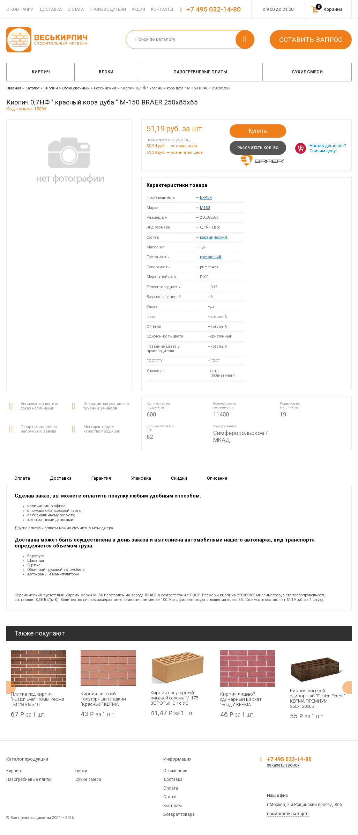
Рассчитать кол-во (257, 148)
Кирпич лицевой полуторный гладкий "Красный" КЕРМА (103, 699)
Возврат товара (179, 814)
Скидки (179, 477)
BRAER (206, 197)
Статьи (170, 796)
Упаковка (141, 477)
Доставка (50, 9)
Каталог (32, 88)
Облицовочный (76, 88)
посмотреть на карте (287, 813)
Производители (108, 9)
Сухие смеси (307, 72)
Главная (13, 88)
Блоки (106, 72)
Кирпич (41, 72)
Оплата (75, 9)
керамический (213, 237)
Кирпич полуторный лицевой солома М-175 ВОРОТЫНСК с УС (174, 698)
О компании (19, 9)
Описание (217, 477)
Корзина (332, 9)
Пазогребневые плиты (200, 72)
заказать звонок (283, 765)
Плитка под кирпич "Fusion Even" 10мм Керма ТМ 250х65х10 (38, 699)
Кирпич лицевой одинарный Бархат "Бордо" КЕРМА (241, 699)
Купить (257, 131)
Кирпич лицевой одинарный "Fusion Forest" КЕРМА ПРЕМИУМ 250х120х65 (317, 698)
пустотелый (210, 257)
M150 (205, 207)
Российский (105, 88)
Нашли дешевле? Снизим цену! (327, 148)
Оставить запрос (310, 40)
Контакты (162, 9)
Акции (138, 9)
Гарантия (101, 477)
